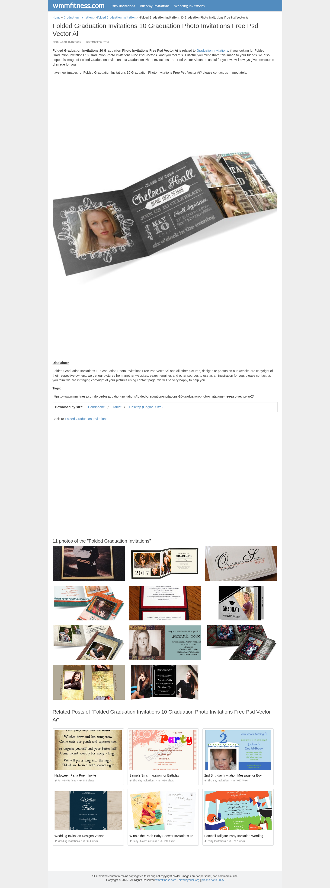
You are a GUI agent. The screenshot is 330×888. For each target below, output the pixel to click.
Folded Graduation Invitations (86, 419)
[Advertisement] (165, 110)
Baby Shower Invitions (143, 841)
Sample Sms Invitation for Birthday (154, 775)
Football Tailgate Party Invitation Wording (233, 836)
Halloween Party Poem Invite (75, 775)
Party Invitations (122, 6)
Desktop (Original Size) (146, 407)
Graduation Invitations (67, 42)
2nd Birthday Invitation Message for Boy (233, 775)
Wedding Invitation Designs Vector (79, 836)
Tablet (117, 407)
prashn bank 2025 (213, 880)
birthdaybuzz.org (189, 880)
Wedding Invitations (189, 6)
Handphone (96, 407)
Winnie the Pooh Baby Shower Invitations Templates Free (170, 836)
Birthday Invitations (155, 6)
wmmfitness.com (79, 5)
